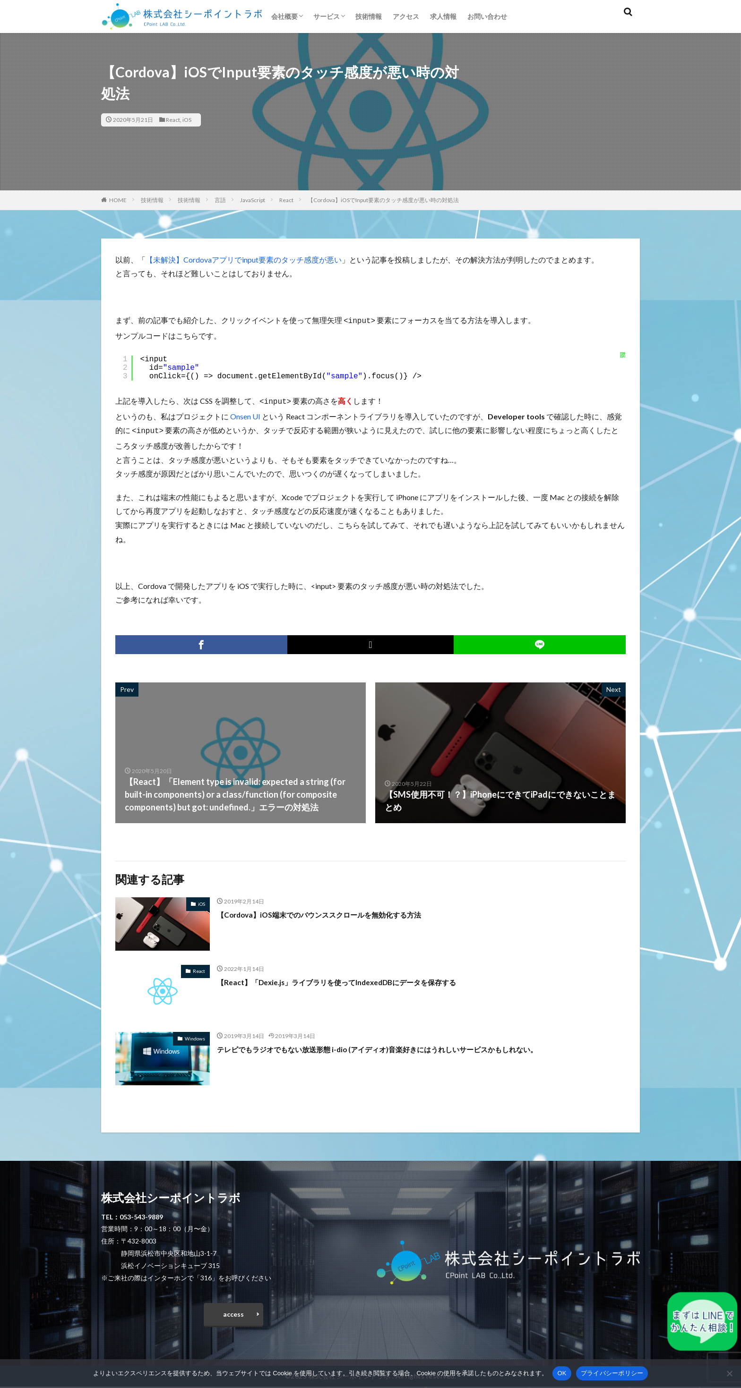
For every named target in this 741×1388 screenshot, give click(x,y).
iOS (186, 119)
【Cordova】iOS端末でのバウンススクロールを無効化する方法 (338, 911)
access (233, 1314)
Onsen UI (245, 414)
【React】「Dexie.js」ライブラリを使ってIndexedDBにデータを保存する (358, 979)
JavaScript (252, 200)
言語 (220, 200)
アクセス (406, 16)
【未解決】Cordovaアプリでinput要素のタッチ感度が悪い (244, 259)
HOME (118, 200)
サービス (326, 16)
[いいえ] (729, 1373)
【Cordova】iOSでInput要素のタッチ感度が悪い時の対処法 (383, 200)
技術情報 (368, 16)
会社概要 (284, 16)
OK (561, 1373)
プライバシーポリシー (612, 1373)
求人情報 (443, 16)
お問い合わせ (487, 16)
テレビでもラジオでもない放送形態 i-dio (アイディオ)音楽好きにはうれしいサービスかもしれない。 (408, 1046)
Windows (195, 1036)
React (173, 119)
